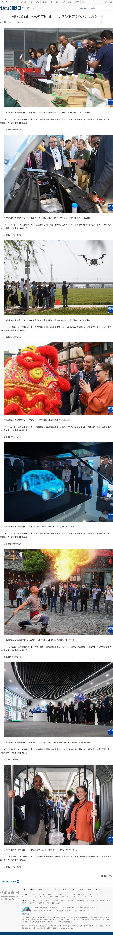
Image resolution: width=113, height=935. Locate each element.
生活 (51, 2)
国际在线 (55, 901)
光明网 (24, 903)
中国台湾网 (90, 901)
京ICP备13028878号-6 (82, 911)
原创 (69, 2)
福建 (90, 894)
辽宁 (55, 894)
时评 (31, 2)
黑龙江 (67, 894)
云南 (68, 896)
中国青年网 (71, 901)
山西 (49, 894)
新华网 (40, 901)
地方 (83, 2)
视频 (57, 2)
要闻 (34, 8)
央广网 (108, 901)
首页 (23, 889)
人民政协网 (50, 903)
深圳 (90, 896)
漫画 (81, 889)
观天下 (77, 2)
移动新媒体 (83, 8)
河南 (107, 894)
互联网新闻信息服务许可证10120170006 (62, 908)
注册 (110, 2)
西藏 (73, 896)
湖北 (23, 896)
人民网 (34, 901)
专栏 (63, 2)
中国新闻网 (40, 903)
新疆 (84, 896)
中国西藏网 (100, 901)
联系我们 (11, 899)
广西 (40, 896)
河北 (44, 894)
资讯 (37, 2)
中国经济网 (80, 901)
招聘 (97, 889)
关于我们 (4, 899)
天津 (38, 894)
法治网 (58, 903)
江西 (95, 894)
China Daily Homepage (9, 2)
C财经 (44, 2)
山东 (101, 894)
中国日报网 (26, 8)
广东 (34, 896)
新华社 (9, 22)
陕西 (79, 896)
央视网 (63, 901)
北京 (33, 894)
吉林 (60, 894)
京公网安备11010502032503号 (43, 911)
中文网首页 (22, 2)
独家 (89, 889)
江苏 (79, 894)
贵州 (62, 896)
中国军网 (31, 903)
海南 (45, 896)
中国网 (47, 901)
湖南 (28, 896)
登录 (106, 2)
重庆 (51, 896)
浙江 (84, 894)
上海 (73, 894)
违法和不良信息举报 (40, 908)
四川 (56, 896)
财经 (48, 889)
